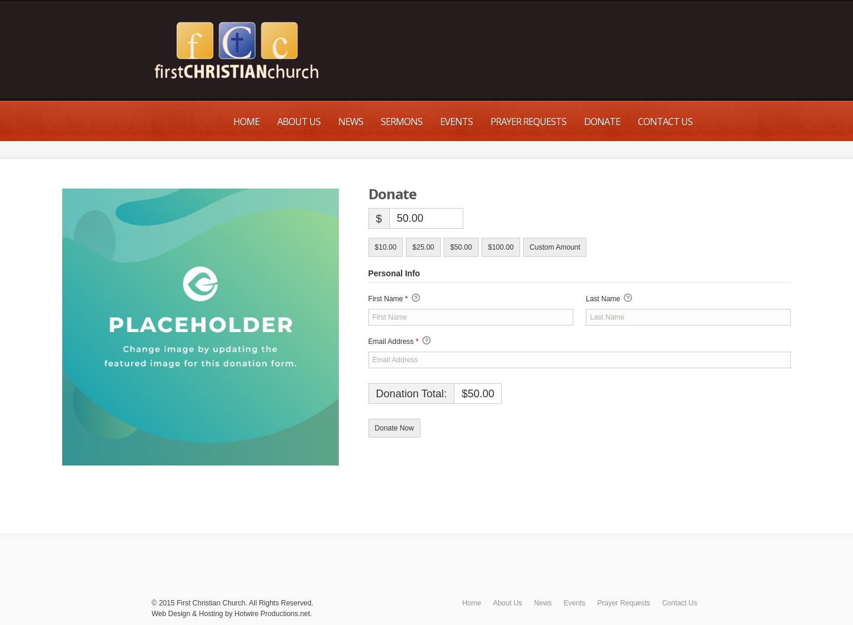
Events (456, 121)
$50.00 (461, 247)
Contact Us (665, 121)
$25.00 (423, 247)
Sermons (401, 121)
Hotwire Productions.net (272, 614)
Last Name (609, 299)
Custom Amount (555, 247)
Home (246, 121)
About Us (298, 121)
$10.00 (386, 247)
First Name (394, 299)
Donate (602, 121)
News (350, 121)
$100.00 (501, 247)
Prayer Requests (528, 121)
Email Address (399, 341)
